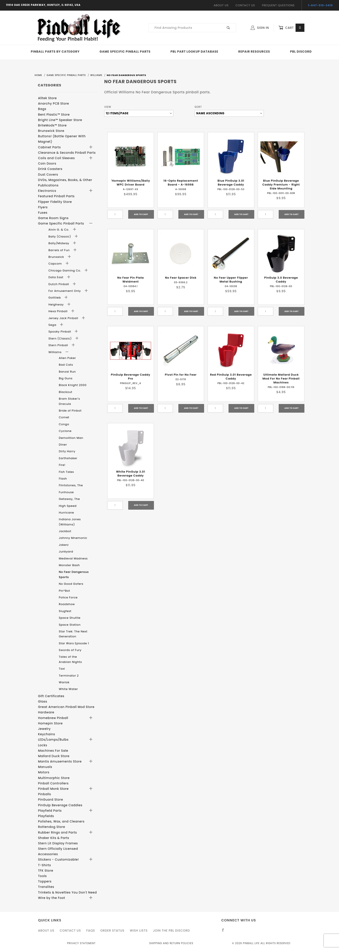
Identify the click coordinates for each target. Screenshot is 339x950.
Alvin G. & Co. (59, 230)
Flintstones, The (71, 485)
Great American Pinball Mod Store (66, 707)
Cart (291, 28)
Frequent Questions (278, 5)
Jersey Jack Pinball (63, 318)
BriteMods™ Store (52, 125)
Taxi (62, 669)
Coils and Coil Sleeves (56, 158)
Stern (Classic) (60, 338)
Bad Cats (66, 365)
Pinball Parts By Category (55, 51)
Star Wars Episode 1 (74, 643)
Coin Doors (47, 163)
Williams (55, 352)
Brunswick (56, 257)
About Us (221, 5)
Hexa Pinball (58, 311)
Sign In (260, 28)
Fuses (42, 212)
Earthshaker (68, 458)
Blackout (65, 392)
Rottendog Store (51, 827)
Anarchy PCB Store (53, 103)
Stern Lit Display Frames (58, 843)
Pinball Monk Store (53, 789)
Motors (43, 772)
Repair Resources (254, 51)
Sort (198, 107)
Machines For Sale (53, 750)
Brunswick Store (51, 131)
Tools (42, 876)
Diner (63, 445)
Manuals (45, 767)
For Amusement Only (65, 291)
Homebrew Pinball (53, 718)
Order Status (112, 930)
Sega (52, 325)
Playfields (46, 816)
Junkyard (66, 551)
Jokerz (64, 545)
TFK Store (45, 870)
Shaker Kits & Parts (53, 838)
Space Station (70, 625)
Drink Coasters (50, 169)
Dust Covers (48, 174)
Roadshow (67, 604)
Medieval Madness (73, 558)
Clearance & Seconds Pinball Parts (67, 152)
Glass (42, 701)
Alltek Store (47, 98)
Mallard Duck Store (53, 756)
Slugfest (65, 611)
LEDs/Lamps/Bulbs (53, 739)
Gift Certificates (51, 696)
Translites (46, 887)
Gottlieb (55, 298)
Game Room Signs (53, 218)
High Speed (68, 506)
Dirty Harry (67, 451)
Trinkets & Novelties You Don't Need (67, 892)
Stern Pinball (58, 345)
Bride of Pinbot (70, 411)
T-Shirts (44, 865)
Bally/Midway (59, 243)
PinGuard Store (50, 799)
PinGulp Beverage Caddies (60, 805)
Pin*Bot (64, 591)
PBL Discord (301, 51)
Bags (42, 109)
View (107, 107)
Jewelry (44, 729)
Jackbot (65, 531)
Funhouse (66, 492)
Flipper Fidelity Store (55, 202)
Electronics (47, 191)
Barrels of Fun (59, 250)
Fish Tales (66, 472)
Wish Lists (138, 930)
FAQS (90, 930)
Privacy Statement (81, 943)
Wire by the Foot (51, 898)
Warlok (64, 682)
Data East (56, 277)
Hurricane (66, 513)
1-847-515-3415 (320, 5)
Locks (42, 745)
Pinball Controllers (53, 783)
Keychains (46, 734)
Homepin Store (50, 723)
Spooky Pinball (60, 332)
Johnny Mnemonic (73, 538)
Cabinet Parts (49, 147)
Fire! (62, 465)
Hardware (46, 712)
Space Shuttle (69, 618)
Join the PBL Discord (171, 930)
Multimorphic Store (54, 778)
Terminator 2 (69, 676)
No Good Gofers (71, 584)
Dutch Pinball (59, 284)
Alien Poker (67, 358)
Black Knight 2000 (72, 385)
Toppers (44, 881)
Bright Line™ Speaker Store (60, 120)
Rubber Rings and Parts (57, 832)
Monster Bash (69, 565)
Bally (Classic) (60, 236)
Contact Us (245, 5)
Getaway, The (69, 499)
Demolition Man (71, 438)
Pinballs (44, 794)
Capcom (55, 264)
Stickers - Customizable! (58, 859)
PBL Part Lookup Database (194, 51)
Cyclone (65, 431)
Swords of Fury (70, 650)
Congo (64, 424)
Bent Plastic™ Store (54, 114)
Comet (64, 417)
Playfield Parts (50, 810)
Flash (63, 479)
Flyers (43, 207)
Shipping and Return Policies (171, 943)
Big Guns (65, 378)
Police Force (68, 597)
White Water (68, 689)
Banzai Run (67, 372)
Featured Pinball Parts (56, 196)
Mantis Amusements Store (60, 761)
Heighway (56, 304)
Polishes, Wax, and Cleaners (61, 821)
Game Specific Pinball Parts (125, 51)
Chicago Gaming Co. (65, 270)
